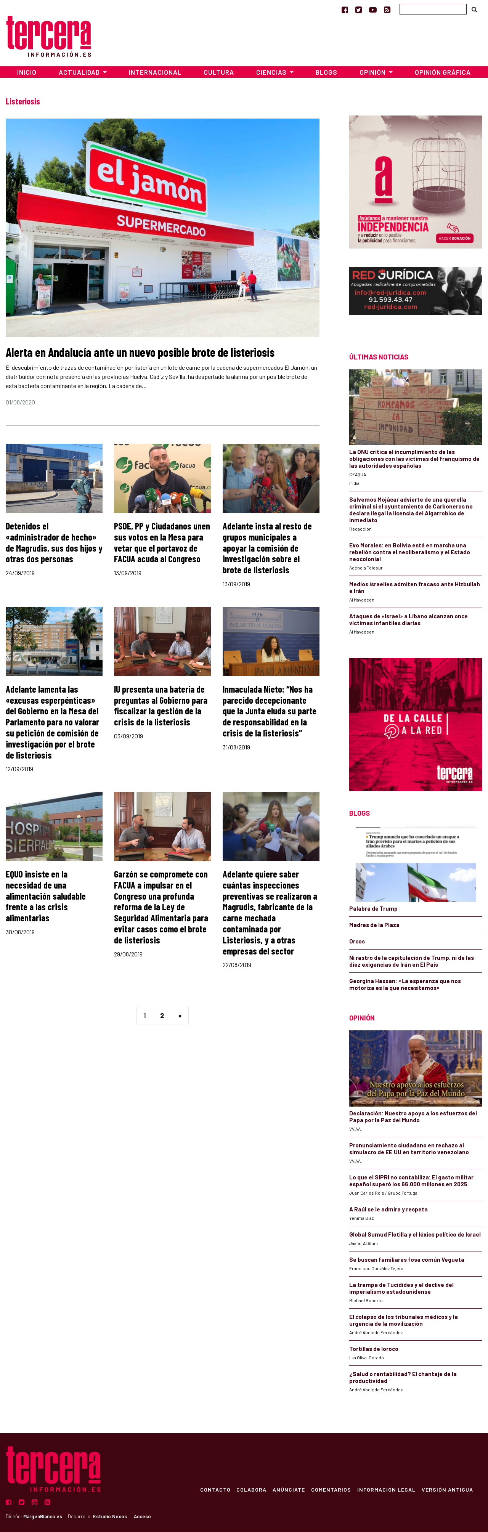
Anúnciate (289, 1489)
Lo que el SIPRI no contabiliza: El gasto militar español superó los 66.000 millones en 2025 (411, 1180)
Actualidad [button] (80, 72)
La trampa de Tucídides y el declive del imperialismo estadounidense (401, 1288)
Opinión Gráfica (443, 72)
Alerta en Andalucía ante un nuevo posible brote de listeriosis (140, 352)
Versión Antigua (447, 1489)
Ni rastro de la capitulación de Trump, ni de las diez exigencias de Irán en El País (411, 961)
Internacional (155, 72)
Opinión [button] (373, 72)
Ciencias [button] (272, 72)
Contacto (215, 1489)
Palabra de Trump (373, 908)
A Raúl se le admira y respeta (388, 1209)
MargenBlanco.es (42, 1516)
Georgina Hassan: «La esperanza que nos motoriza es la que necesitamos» (405, 984)
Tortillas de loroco (373, 1348)
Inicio (27, 72)
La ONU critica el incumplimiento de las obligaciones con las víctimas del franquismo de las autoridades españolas (414, 458)
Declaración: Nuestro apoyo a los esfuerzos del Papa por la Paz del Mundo (413, 1116)
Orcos (357, 941)
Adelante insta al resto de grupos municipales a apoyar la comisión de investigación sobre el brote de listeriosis (267, 547)
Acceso (142, 1516)
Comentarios (331, 1489)
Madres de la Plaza (374, 924)
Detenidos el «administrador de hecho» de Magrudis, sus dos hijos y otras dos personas (54, 542)
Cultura (219, 72)
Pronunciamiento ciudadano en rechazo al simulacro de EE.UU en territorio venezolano (409, 1148)
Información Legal (386, 1489)
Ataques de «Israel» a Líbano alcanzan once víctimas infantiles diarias (408, 619)
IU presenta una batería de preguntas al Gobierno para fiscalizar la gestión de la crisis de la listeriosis (160, 705)
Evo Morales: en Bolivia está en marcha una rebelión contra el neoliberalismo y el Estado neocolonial (409, 552)
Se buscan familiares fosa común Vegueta (406, 1259)
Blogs (326, 72)
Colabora (251, 1489)
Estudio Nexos (110, 1516)
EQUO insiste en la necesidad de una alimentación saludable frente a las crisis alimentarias (46, 895)
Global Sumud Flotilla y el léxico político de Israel (415, 1234)
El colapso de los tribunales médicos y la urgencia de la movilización (403, 1320)
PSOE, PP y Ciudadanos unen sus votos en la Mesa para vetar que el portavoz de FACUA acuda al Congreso (162, 542)
